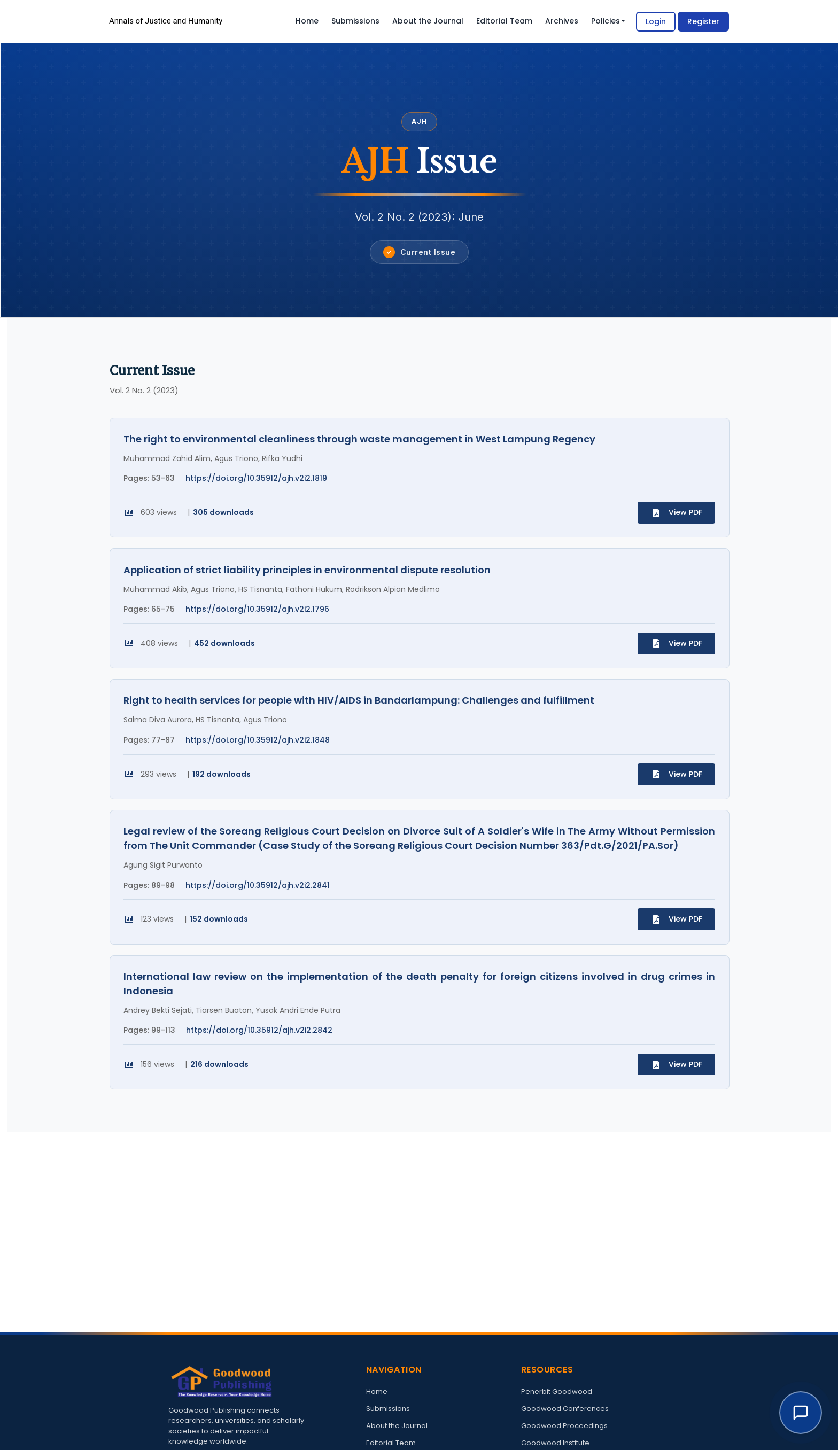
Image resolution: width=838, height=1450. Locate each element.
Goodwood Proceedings (564, 1426)
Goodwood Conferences (565, 1409)
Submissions (355, 20)
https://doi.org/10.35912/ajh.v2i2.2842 (262, 1056)
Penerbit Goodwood (556, 1391)
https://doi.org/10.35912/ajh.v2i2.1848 (260, 754)
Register (703, 21)
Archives (561, 20)
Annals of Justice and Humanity (165, 21)
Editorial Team (504, 20)
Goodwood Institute (555, 1443)
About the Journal (427, 20)
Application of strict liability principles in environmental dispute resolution (309, 577)
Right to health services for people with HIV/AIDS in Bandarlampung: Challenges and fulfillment (361, 714)
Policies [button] (608, 20)
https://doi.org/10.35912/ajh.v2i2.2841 (260, 905)
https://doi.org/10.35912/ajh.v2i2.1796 (260, 617)
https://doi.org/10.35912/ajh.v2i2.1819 (259, 480)
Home (307, 20)
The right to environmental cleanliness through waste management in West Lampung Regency (362, 441)
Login (656, 21)
